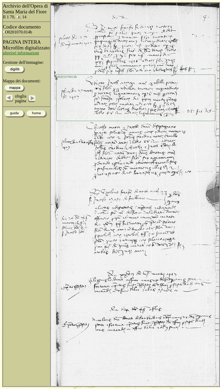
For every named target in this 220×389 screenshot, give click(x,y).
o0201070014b (67, 77)
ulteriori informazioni (21, 53)
